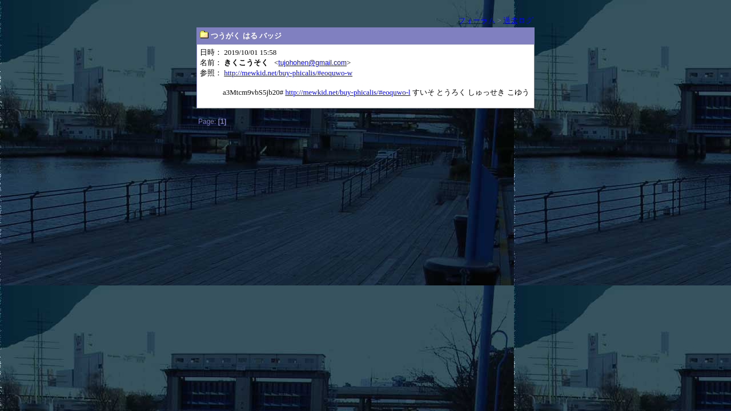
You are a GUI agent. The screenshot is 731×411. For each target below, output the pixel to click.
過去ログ (518, 20)
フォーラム (476, 20)
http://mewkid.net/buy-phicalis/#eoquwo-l (347, 92)
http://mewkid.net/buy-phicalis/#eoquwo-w (288, 72)
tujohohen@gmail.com (312, 63)
